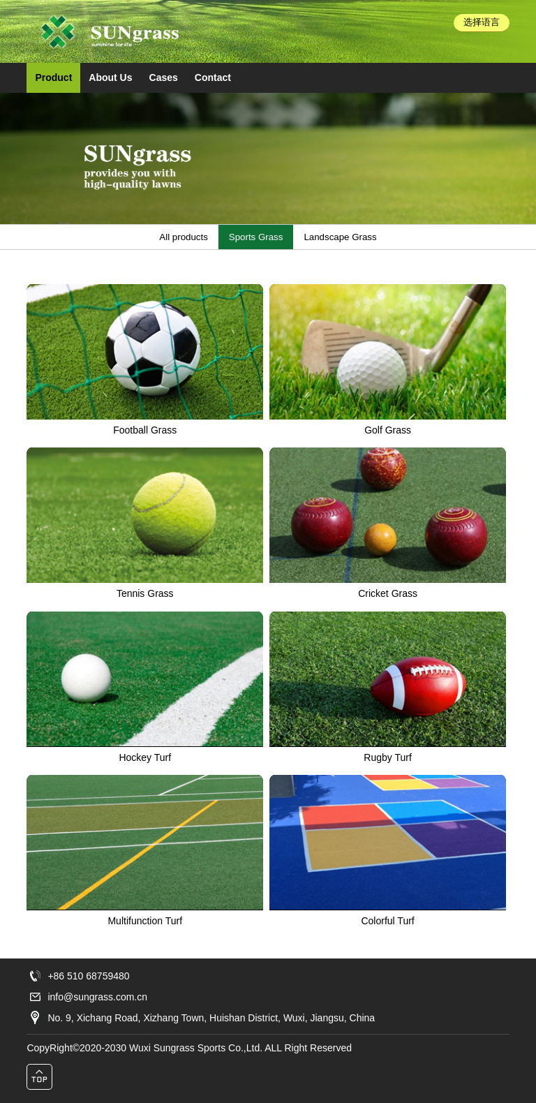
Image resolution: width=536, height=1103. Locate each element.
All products (183, 237)
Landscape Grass (340, 237)
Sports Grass (256, 237)
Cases (163, 77)
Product (53, 77)
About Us (110, 77)
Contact (213, 77)
